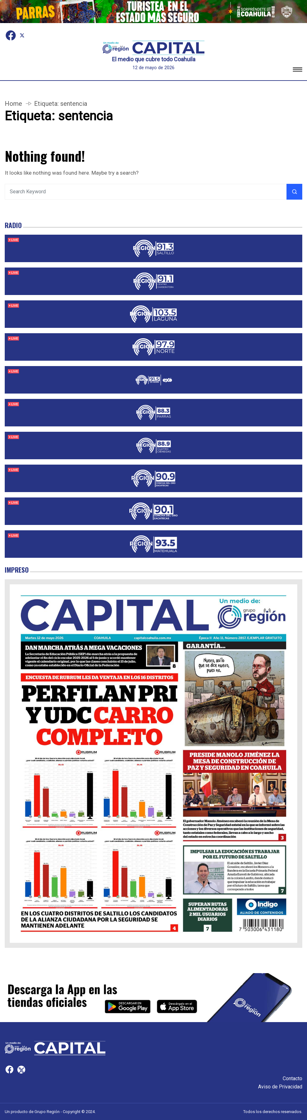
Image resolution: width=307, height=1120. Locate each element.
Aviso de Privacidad (280, 1087)
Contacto (292, 1078)
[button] (297, 70)
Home (13, 103)
